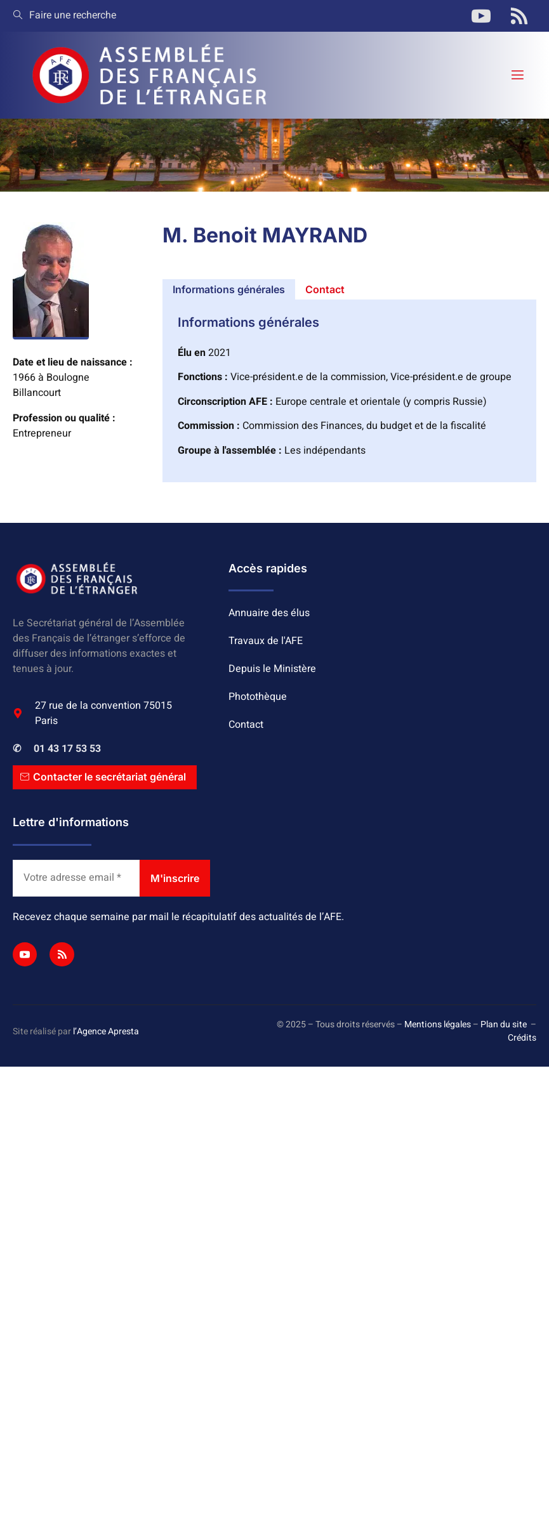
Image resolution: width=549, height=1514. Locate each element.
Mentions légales (437, 1024)
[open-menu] (517, 75)
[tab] (228, 289)
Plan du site (503, 1024)
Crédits (522, 1037)
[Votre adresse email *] (76, 878)
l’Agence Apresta (106, 1031)
